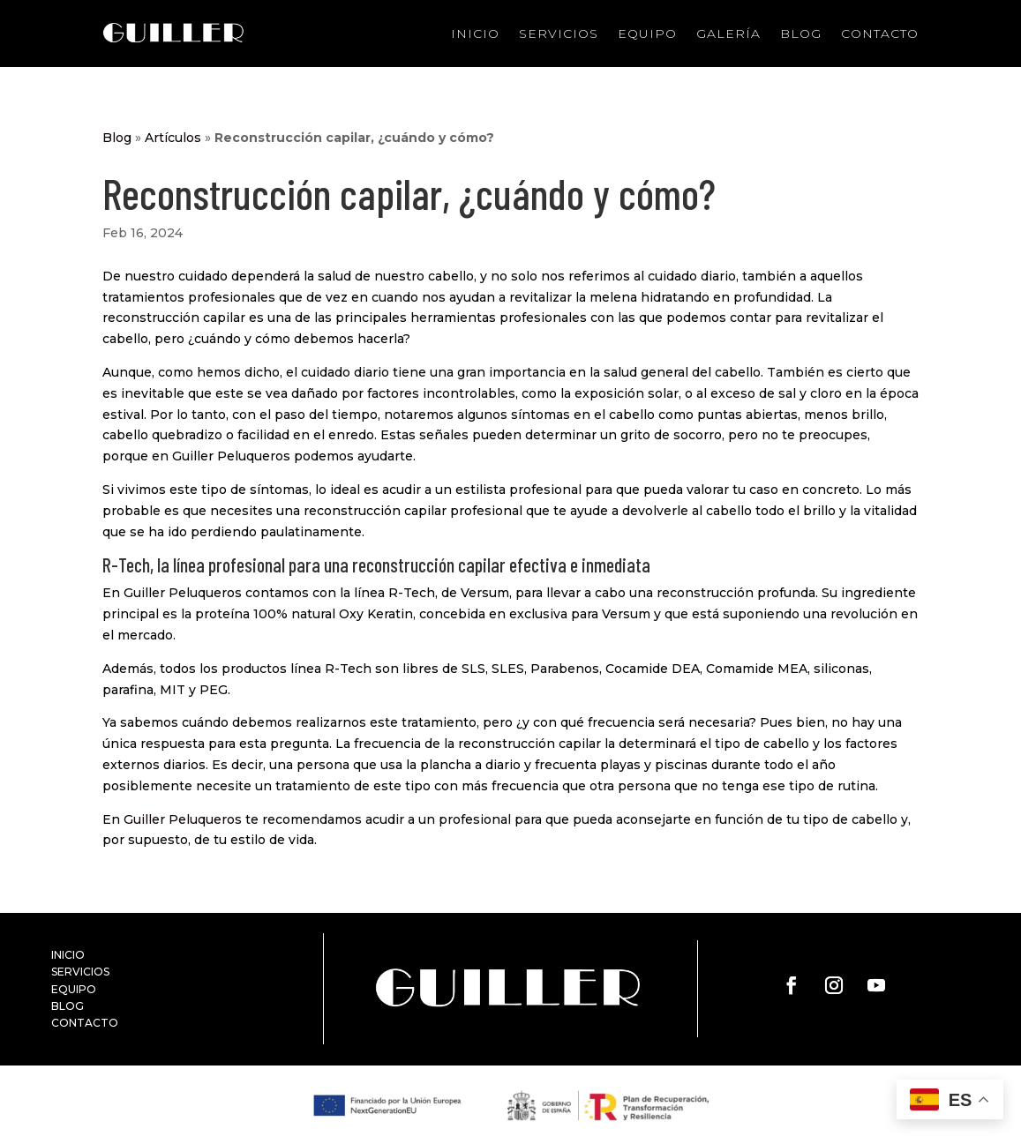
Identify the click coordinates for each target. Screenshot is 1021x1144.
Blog (801, 33)
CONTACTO (84, 1022)
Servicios (558, 33)
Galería (728, 33)
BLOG (67, 1006)
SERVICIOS (80, 971)
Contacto (880, 33)
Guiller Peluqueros (183, 819)
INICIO (68, 954)
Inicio (475, 33)
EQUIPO (73, 989)
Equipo (647, 33)
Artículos (173, 138)
